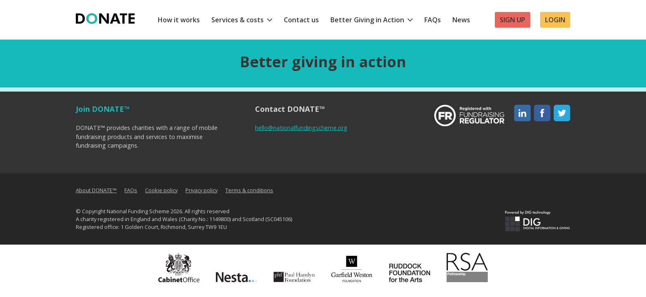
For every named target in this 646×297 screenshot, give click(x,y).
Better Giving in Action (367, 19)
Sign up (512, 19)
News (461, 19)
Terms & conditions (249, 190)
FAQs (432, 19)
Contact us (301, 19)
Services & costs (237, 19)
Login (555, 19)
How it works (179, 19)
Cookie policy (161, 190)
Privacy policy (201, 190)
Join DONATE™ (103, 109)
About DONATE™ (96, 190)
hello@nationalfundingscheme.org (301, 128)
